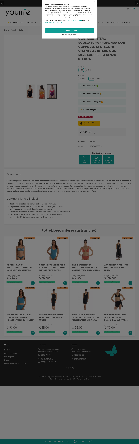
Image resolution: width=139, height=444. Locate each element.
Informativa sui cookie (74, 20)
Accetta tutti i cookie (69, 30)
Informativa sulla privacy (53, 22)
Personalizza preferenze (69, 35)
